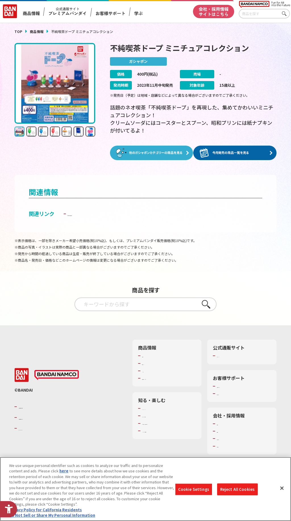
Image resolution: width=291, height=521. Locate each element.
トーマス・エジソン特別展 (164, 415)
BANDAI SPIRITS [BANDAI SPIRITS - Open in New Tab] (35, 428)
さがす (285, 14)
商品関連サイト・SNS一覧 (164, 378)
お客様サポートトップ (235, 385)
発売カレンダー (155, 363)
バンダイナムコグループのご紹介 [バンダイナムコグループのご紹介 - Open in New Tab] (52, 406)
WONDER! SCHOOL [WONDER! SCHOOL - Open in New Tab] (158, 408)
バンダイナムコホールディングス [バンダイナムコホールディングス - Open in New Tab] (52, 417)
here (63, 472)
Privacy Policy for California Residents (45, 511)
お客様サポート (110, 13)
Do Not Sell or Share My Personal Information (52, 517)
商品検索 (149, 355)
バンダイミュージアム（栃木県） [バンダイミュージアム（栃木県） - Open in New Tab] (169, 435)
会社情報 (224, 423)
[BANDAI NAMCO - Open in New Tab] (56, 375)
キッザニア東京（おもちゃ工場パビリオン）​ (168, 426)
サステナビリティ (231, 438)
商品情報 (36, 31)
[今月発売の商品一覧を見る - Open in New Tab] (236, 153)
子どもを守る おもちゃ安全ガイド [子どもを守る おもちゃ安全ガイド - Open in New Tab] (107, 213)
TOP (18, 31)
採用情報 (224, 430)
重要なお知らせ (230, 393)
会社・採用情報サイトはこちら (213, 11)
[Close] (282, 490)
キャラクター (153, 370)
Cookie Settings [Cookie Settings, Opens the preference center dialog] (193, 491)
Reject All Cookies (237, 491)
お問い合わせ (228, 445)
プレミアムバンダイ (233, 355)
